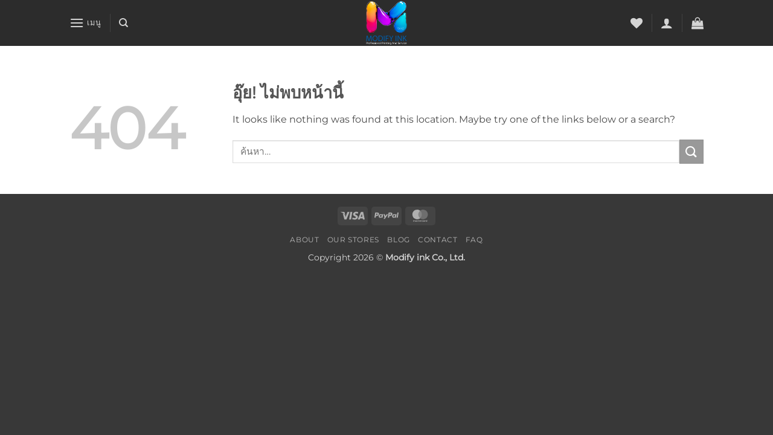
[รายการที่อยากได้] (636, 23)
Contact (437, 239)
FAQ (474, 239)
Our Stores (353, 239)
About (304, 239)
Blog (398, 239)
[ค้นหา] (123, 22)
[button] (85, 22)
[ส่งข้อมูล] (691, 151)
